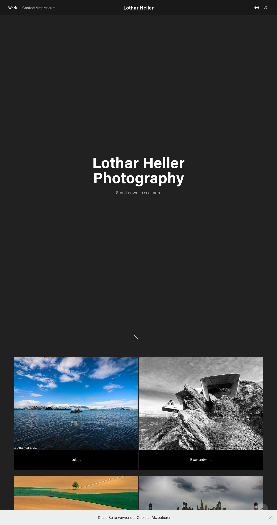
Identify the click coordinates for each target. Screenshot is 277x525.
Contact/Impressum (38, 7)
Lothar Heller (138, 7)
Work (12, 7)
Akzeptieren (161, 517)
